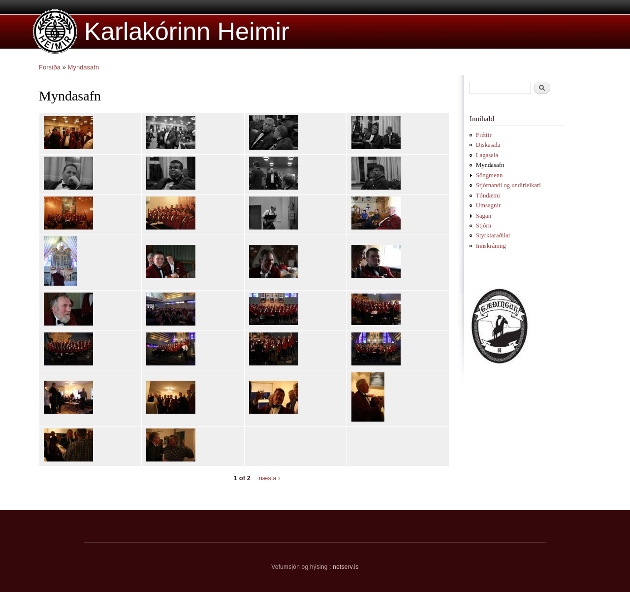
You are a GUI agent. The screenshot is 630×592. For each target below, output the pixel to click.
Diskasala (488, 144)
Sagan (483, 215)
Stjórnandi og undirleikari (508, 185)
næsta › (270, 477)
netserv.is (345, 566)
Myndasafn (83, 67)
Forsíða (50, 67)
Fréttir (484, 135)
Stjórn (483, 225)
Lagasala (487, 155)
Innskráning (491, 245)
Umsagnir (488, 205)
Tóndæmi (488, 195)
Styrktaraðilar (493, 235)
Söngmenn (489, 175)
